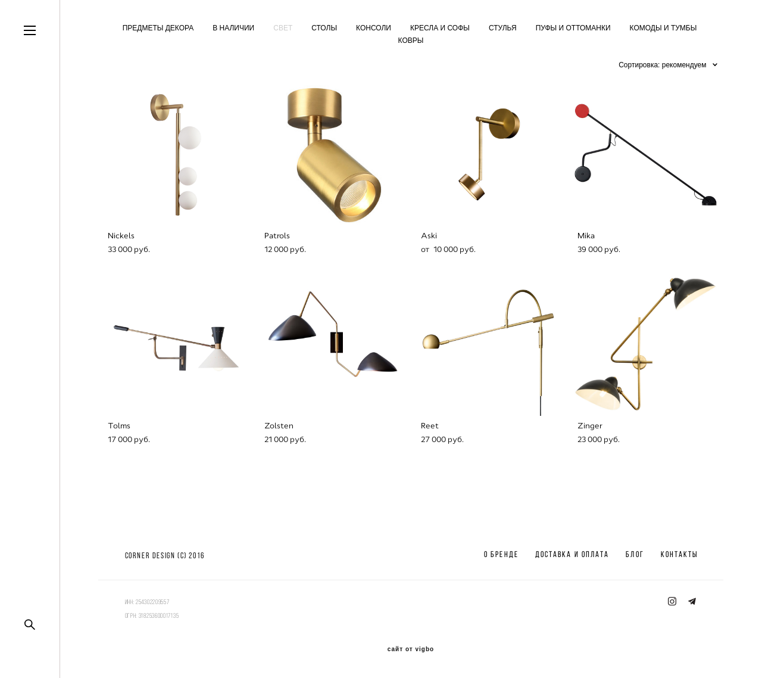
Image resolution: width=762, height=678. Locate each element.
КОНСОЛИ (373, 28)
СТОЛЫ (324, 28)
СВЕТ (282, 28)
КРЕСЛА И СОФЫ (440, 28)
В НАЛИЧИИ (233, 28)
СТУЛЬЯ (503, 28)
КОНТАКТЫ (679, 554)
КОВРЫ (411, 40)
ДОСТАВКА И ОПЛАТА (572, 554)
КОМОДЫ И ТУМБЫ (663, 28)
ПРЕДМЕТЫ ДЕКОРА (158, 28)
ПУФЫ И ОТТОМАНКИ (573, 28)
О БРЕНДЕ (501, 554)
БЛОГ (635, 554)
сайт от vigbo (411, 649)
